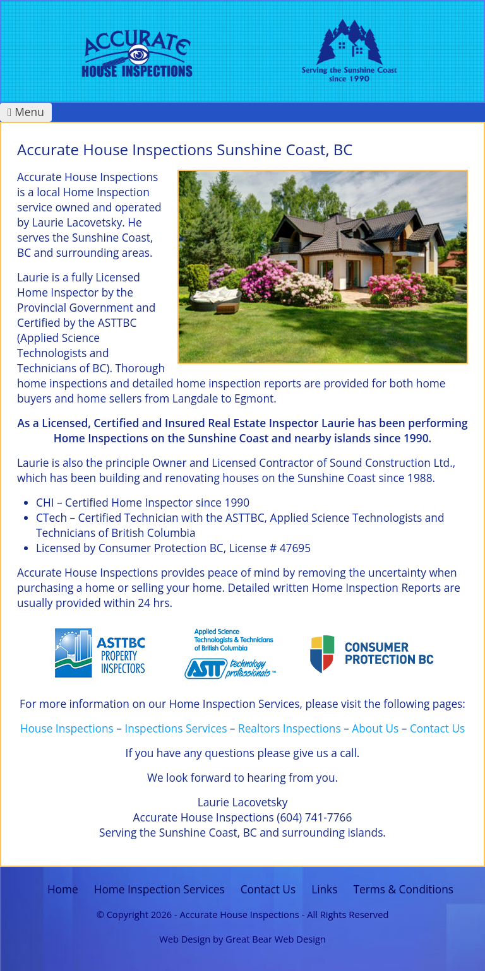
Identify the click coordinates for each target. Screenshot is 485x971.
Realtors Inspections (289, 728)
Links (324, 889)
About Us (375, 728)
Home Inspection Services (159, 889)
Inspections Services (175, 728)
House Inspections (67, 728)
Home (62, 889)
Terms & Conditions (403, 889)
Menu (26, 112)
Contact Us (437, 728)
